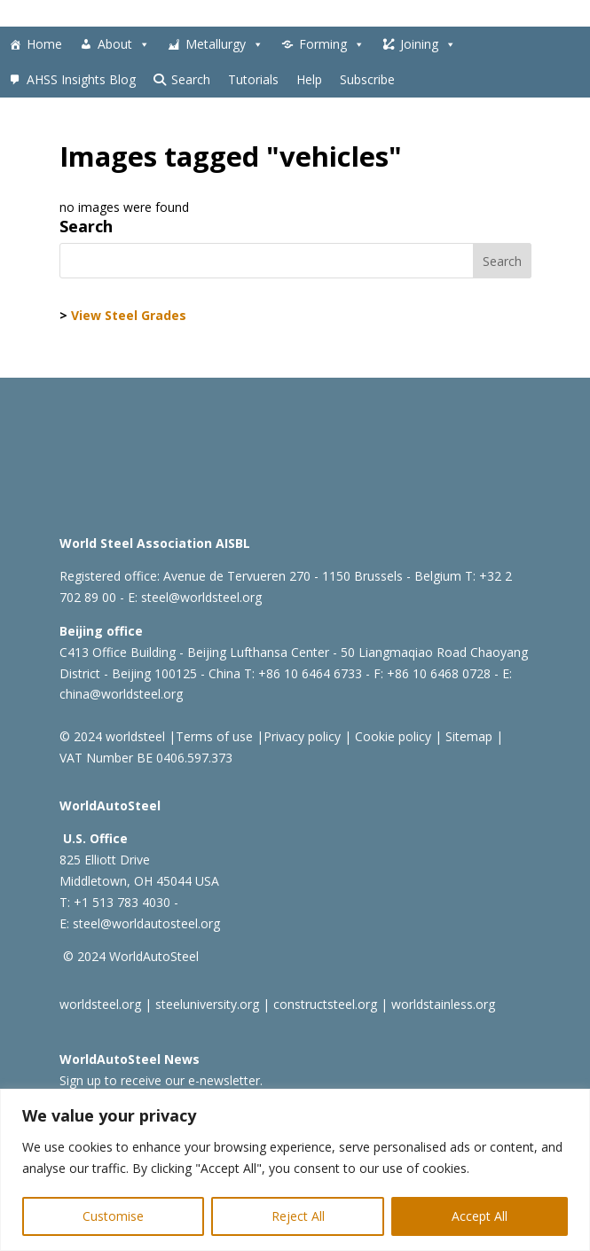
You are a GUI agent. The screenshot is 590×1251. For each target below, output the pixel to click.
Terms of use (214, 736)
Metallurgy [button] (224, 44)
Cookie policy (391, 736)
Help (309, 79)
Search (190, 79)
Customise (113, 1216)
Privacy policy (302, 736)
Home (44, 43)
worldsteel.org (100, 1004)
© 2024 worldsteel (112, 736)
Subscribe (367, 79)
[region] (295, 1170)
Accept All (479, 1216)
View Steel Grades (128, 315)
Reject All (298, 1216)
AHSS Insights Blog (81, 79)
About (124, 44)
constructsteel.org (325, 1004)
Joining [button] (428, 44)
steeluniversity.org (207, 1004)
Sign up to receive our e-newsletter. (161, 1080)
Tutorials (253, 79)
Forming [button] (332, 44)
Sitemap (467, 736)
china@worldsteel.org (121, 693)
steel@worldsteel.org (201, 597)
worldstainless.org (443, 1004)
